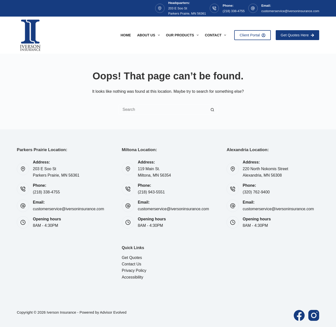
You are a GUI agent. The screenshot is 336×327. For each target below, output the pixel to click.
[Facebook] (299, 315)
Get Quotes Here (297, 35)
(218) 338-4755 (234, 11)
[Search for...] (163, 110)
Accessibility (132, 277)
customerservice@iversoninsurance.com (290, 11)
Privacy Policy (134, 270)
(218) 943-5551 (151, 192)
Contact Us (131, 264)
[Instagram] (313, 315)
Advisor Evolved (113, 312)
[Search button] (212, 110)
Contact (216, 35)
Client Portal (252, 35)
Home (126, 35)
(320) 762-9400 (256, 192)
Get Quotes (132, 258)
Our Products (183, 35)
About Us (149, 35)
